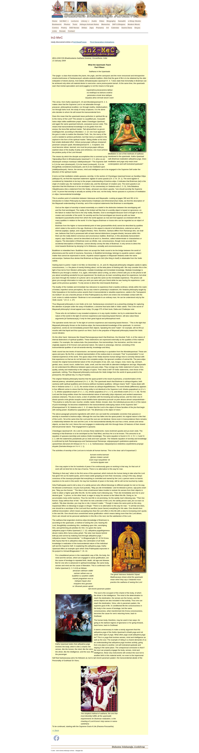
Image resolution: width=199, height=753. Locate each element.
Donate (62, 31)
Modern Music (134, 24)
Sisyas (137, 28)
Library (85, 21)
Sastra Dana (127, 28)
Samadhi (122, 21)
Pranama (100, 28)
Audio (94, 21)
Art (107, 28)
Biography (111, 21)
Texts (75, 24)
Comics (55, 28)
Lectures (75, 21)
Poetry (64, 28)
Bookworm (57, 24)
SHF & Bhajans (118, 24)
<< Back (55, 730)
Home (54, 21)
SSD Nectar (74, 28)
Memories (105, 24)
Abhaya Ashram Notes (89, 24)
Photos (67, 24)
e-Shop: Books (134, 21)
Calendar (115, 28)
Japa (91, 28)
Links (54, 31)
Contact (71, 31)
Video (101, 21)
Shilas (84, 28)
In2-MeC (64, 21)
